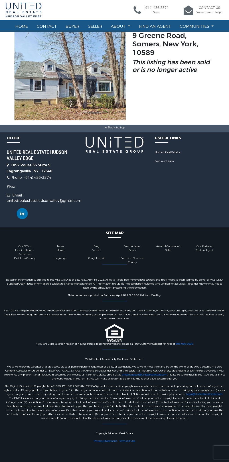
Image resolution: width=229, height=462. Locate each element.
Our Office (24, 246)
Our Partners (204, 246)
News (60, 246)
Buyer (72, 26)
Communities (195, 26)
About (119, 26)
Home (21, 26)
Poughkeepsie (96, 258)
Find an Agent (155, 26)
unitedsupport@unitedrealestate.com (144, 374)
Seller (95, 26)
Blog (96, 246)
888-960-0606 (184, 344)
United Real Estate (167, 152)
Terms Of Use (127, 441)
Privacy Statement (105, 441)
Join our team (164, 161)
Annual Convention (168, 246)
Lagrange (60, 258)
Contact (47, 26)
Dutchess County (24, 258)
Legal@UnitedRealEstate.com (204, 394)
